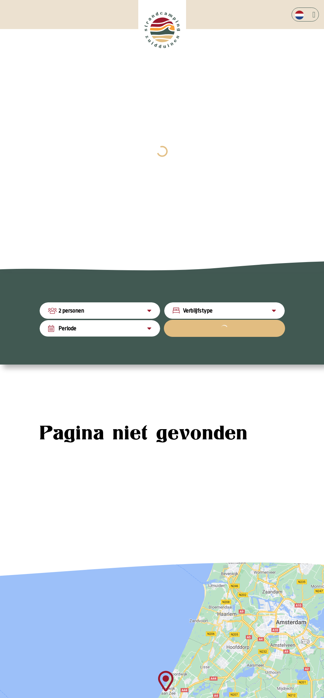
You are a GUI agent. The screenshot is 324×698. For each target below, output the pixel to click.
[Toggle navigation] (9, 15)
